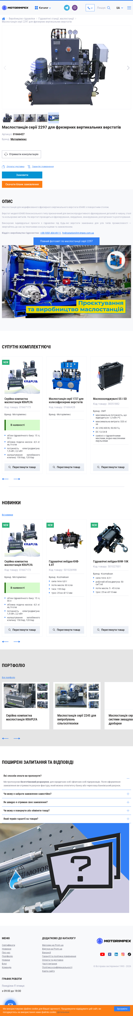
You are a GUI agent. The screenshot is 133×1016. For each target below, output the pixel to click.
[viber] (75, 8)
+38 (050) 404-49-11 (50, 233)
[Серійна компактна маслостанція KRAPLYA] (22, 376)
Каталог (41, 7)
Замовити (22, 175)
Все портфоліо (8, 677)
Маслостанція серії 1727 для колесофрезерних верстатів (66, 400)
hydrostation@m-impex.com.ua (78, 233)
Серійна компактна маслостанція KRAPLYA (18, 400)
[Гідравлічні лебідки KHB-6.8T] (66, 539)
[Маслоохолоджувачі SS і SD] (111, 376)
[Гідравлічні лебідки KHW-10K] (111, 539)
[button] (128, 68)
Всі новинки (7, 514)
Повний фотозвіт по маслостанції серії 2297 (66, 241)
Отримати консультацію (21, 154)
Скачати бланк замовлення (22, 184)
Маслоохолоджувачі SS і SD (110, 398)
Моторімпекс (19, 139)
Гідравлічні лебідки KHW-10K (110, 561)
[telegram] (67, 8)
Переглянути (22, 467)
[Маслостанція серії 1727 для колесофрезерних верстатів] (66, 376)
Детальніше (63, 1012)
